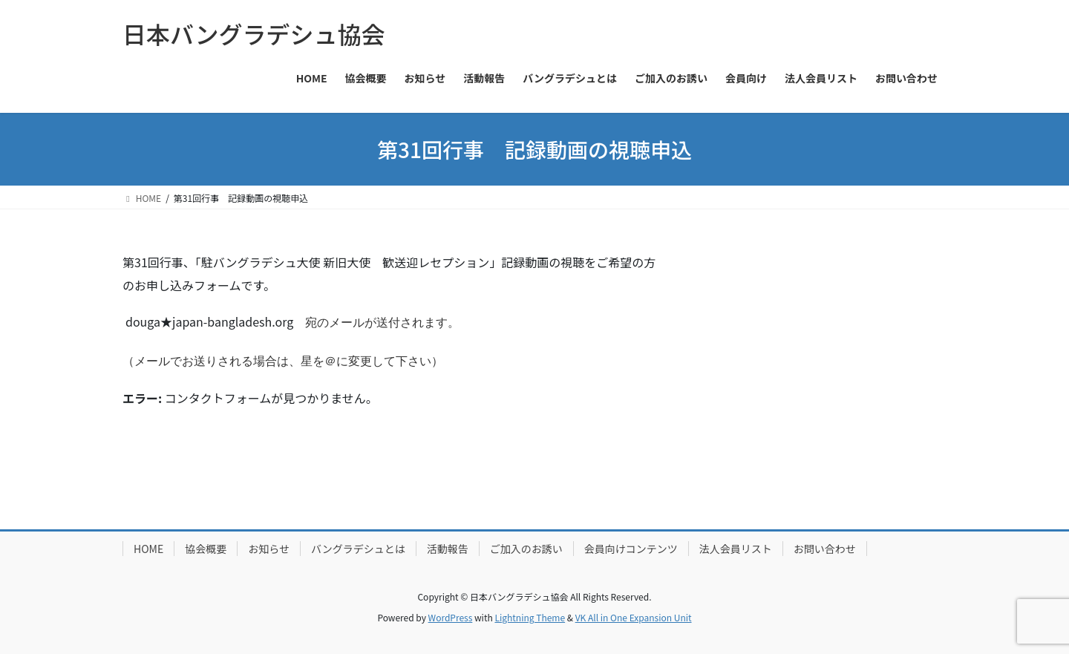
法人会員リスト (735, 548)
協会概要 (205, 548)
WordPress (450, 617)
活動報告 (447, 548)
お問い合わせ (825, 548)
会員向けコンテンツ (631, 548)
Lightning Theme (529, 617)
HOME (148, 548)
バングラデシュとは (358, 548)
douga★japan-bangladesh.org (209, 321)
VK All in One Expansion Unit (633, 617)
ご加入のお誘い (526, 548)
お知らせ (269, 548)
